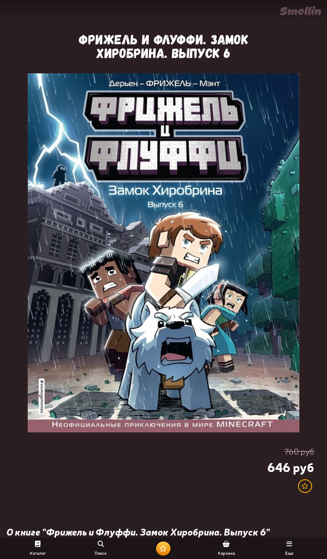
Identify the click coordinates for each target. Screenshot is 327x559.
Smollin (300, 10)
